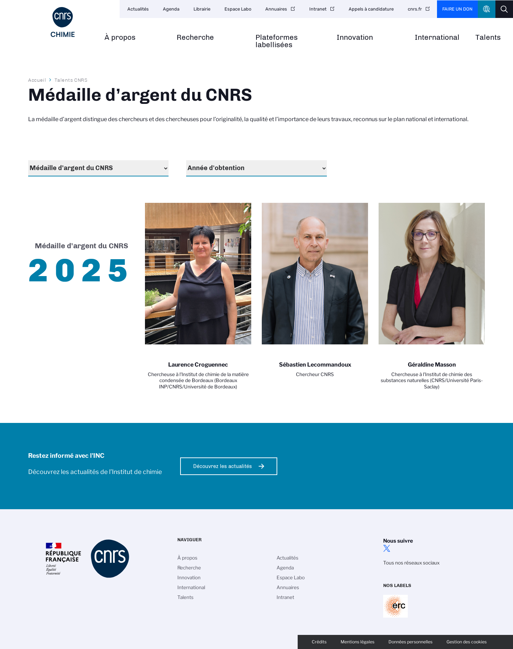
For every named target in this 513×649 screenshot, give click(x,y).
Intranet (318, 9)
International (437, 37)
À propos (119, 37)
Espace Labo (237, 9)
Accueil (37, 80)
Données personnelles (410, 641)
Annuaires (276, 9)
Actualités (138, 9)
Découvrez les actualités (222, 466)
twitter (386, 548)
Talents (488, 37)
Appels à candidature (371, 9)
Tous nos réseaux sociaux (411, 563)
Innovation (355, 37)
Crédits (319, 641)
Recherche (195, 37)
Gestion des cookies (466, 641)
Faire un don (457, 9)
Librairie (202, 9)
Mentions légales (357, 641)
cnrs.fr (415, 9)
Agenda (171, 9)
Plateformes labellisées (276, 41)
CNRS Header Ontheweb (486, 9)
